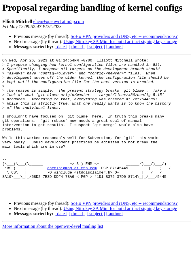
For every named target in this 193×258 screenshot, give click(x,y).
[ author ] (115, 46)
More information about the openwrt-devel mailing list (52, 253)
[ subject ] (96, 46)
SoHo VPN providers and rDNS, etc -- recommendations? (124, 36)
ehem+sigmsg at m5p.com (72, 190)
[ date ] (60, 46)
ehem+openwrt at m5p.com (58, 21)
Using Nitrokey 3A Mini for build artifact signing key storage (120, 41)
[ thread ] (77, 46)
